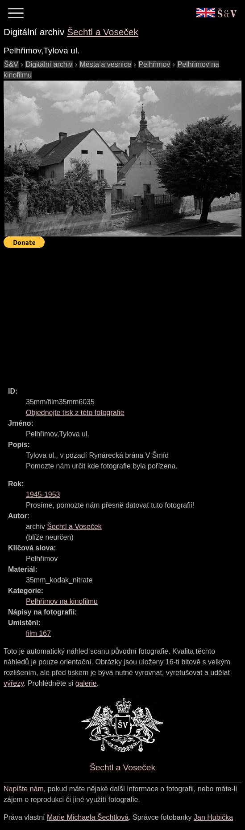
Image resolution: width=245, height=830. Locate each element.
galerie (86, 683)
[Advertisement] (124, 313)
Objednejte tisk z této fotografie (75, 412)
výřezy (14, 683)
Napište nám (24, 789)
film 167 (38, 633)
